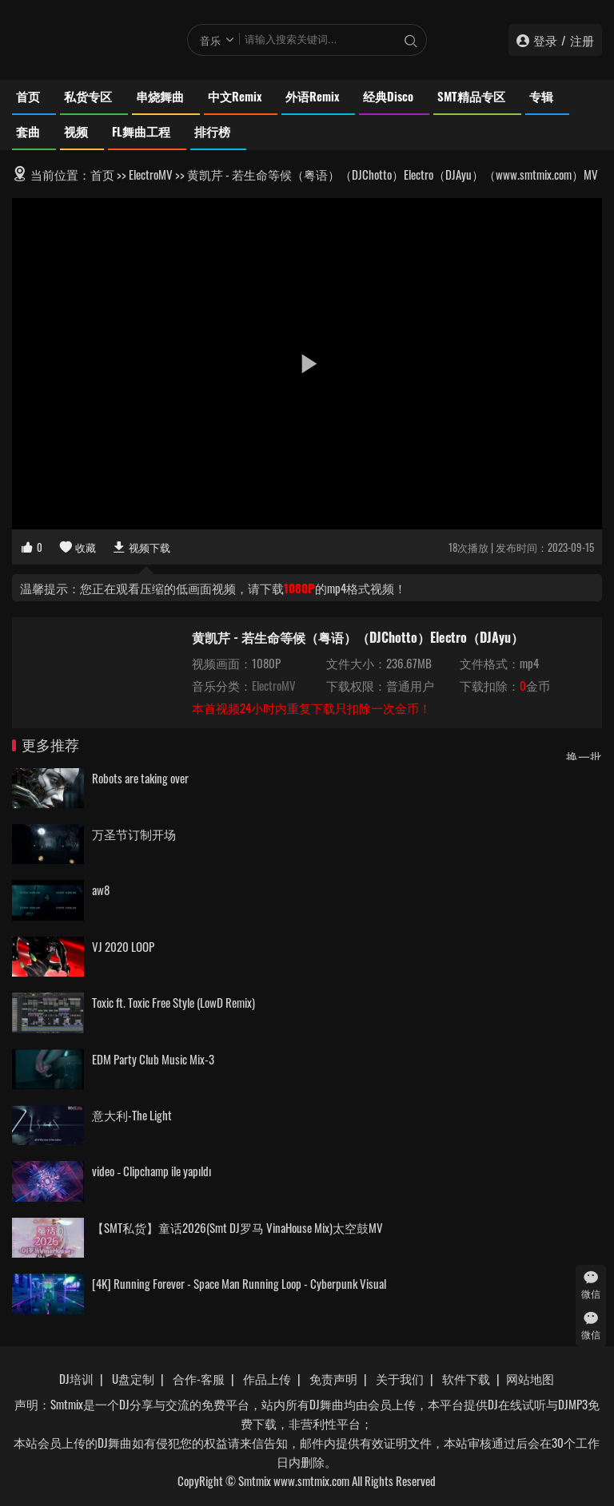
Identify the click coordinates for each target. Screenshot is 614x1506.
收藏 (77, 547)
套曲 (28, 131)
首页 (28, 96)
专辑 (541, 96)
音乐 (210, 40)
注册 (582, 40)
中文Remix (234, 96)
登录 (545, 40)
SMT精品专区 (471, 96)
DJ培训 (76, 1378)
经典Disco (388, 96)
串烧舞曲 (160, 96)
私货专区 (88, 96)
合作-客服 (199, 1378)
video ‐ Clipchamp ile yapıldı (151, 1170)
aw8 (101, 889)
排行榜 (212, 131)
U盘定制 (133, 1378)
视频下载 (141, 547)
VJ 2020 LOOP (123, 946)
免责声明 (333, 1378)
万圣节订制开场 (134, 833)
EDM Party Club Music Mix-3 (153, 1059)
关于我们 (400, 1378)
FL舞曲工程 (141, 131)
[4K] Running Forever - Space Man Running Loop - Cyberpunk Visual (239, 1283)
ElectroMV (151, 174)
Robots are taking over (140, 778)
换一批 (584, 756)
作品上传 (267, 1378)
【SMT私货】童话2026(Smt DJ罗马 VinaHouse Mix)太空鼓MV (237, 1227)
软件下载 (466, 1378)
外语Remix (312, 96)
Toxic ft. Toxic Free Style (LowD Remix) (173, 1002)
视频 (76, 131)
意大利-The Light (132, 1115)
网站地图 (530, 1378)
